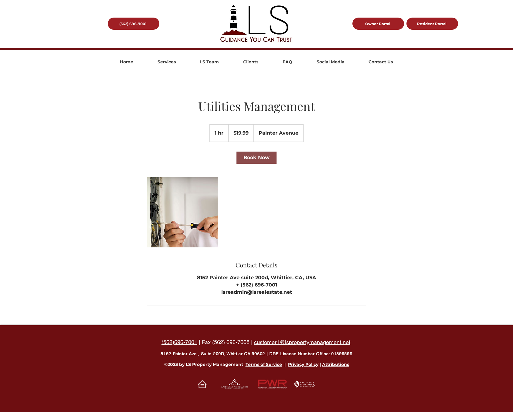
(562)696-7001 (179, 342)
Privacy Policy (303, 364)
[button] (166, 62)
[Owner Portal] (378, 24)
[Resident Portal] (432, 24)
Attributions (335, 364)
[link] (256, 158)
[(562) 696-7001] (133, 24)
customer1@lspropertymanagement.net (302, 342)
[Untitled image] (182, 212)
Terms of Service (264, 364)
